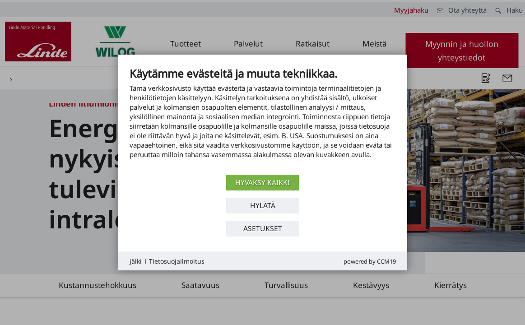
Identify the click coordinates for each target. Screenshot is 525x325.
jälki (136, 261)
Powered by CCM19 (370, 261)
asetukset (262, 228)
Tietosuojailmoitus (176, 261)
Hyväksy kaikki (262, 182)
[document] (263, 119)
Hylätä (262, 205)
